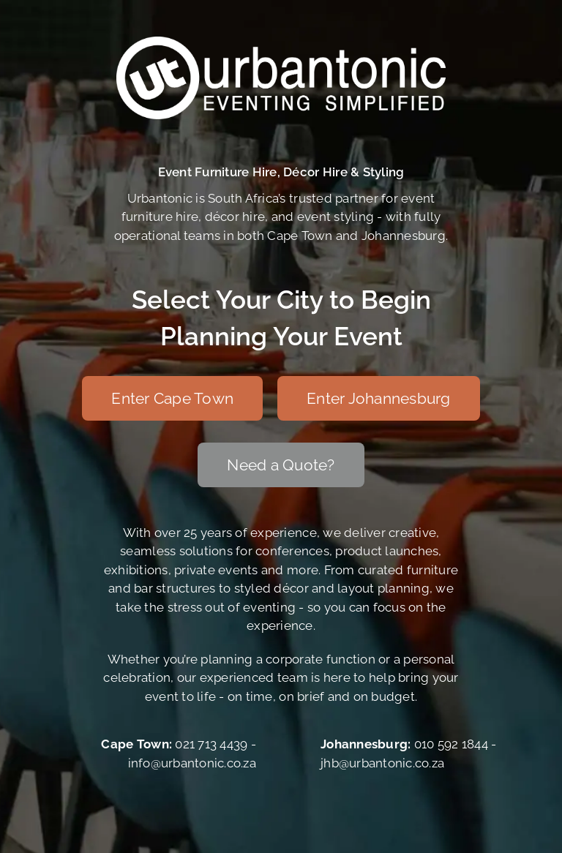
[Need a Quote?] (281, 465)
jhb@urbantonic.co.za (382, 763)
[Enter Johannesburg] (378, 398)
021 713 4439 (211, 744)
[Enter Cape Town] (172, 398)
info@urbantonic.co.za (192, 763)
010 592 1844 (451, 744)
